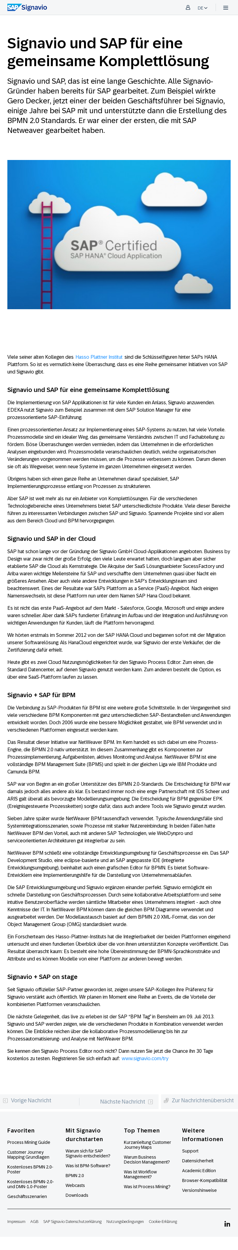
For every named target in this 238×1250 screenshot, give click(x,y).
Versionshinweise (199, 1190)
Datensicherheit (197, 1160)
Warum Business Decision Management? (147, 1159)
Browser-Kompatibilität (204, 1180)
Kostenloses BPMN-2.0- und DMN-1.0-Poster (30, 1184)
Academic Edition (199, 1170)
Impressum (16, 1221)
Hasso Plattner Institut (99, 357)
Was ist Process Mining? (147, 1186)
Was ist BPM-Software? (88, 1165)
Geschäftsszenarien (27, 1196)
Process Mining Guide (28, 1142)
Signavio (209, 101)
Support (190, 1150)
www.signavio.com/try (145, 1058)
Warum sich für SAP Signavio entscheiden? (88, 1153)
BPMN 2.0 (75, 1175)
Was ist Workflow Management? (140, 1174)
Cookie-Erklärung (163, 1221)
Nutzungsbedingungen (125, 1221)
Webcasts (75, 1185)
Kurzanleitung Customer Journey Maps (147, 1145)
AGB (34, 1221)
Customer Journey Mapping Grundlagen (28, 1155)
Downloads (77, 1195)
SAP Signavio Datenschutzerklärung (72, 1221)
